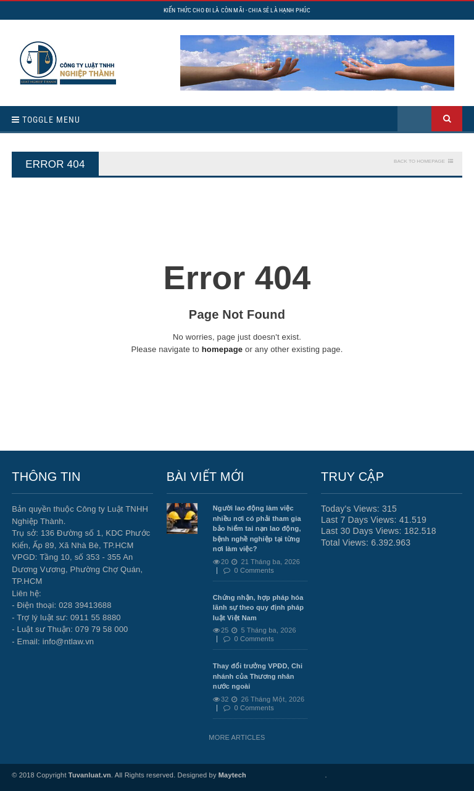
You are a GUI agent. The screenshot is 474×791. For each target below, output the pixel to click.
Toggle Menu (46, 120)
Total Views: (346, 542)
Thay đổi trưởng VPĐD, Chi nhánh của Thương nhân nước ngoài (258, 676)
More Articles (237, 737)
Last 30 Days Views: (362, 531)
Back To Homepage (419, 161)
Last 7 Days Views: (360, 520)
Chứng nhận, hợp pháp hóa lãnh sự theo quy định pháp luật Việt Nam (258, 607)
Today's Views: (351, 509)
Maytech (232, 775)
